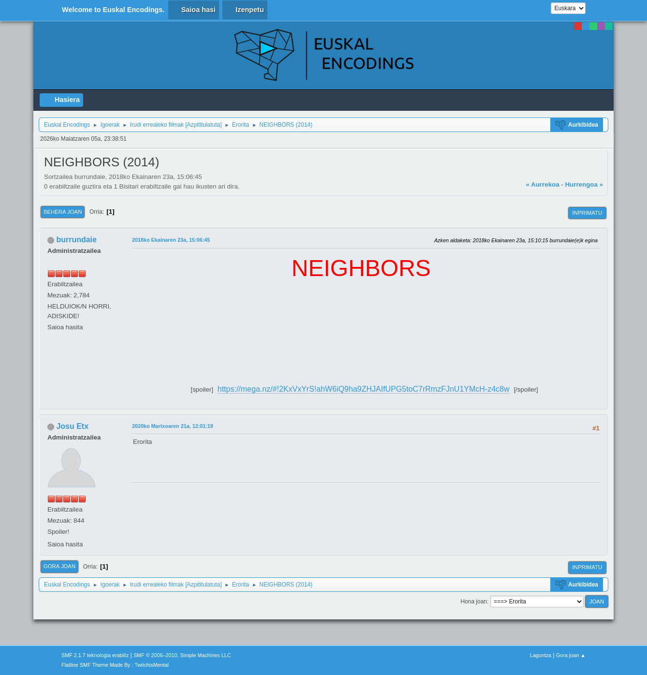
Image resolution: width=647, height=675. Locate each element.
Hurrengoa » (584, 184)
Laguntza (540, 655)
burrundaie (76, 239)
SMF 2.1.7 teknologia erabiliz (95, 655)
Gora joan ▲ (571, 655)
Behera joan (63, 212)
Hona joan (473, 601)
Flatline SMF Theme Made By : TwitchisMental (115, 665)
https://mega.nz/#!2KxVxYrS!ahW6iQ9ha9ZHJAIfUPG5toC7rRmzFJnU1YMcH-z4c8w (364, 389)
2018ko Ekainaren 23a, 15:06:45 (171, 240)
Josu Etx (72, 426)
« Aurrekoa (542, 184)
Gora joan (59, 566)
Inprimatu (587, 213)
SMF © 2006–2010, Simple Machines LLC (182, 655)
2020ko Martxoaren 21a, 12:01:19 (172, 426)
